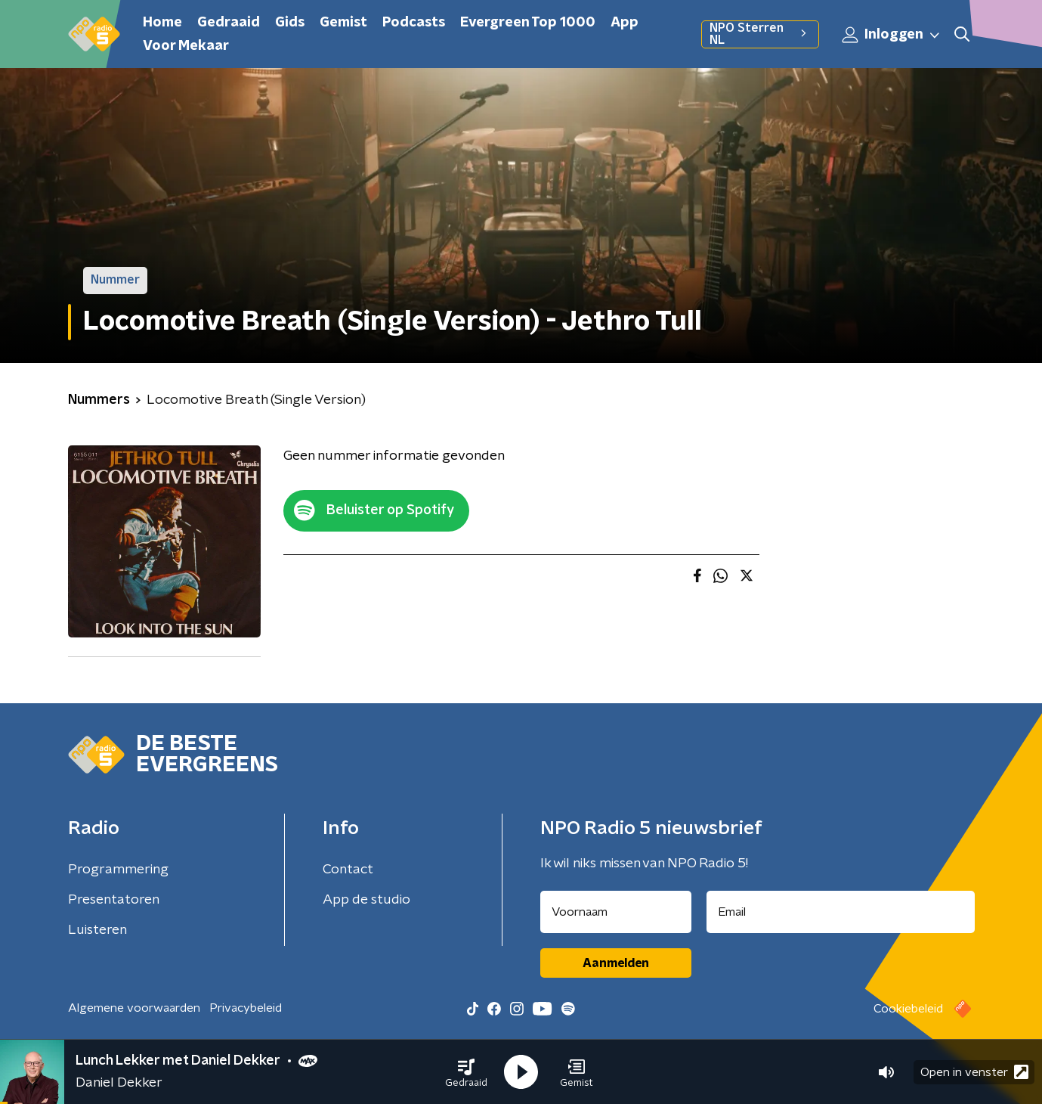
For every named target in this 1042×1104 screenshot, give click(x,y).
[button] (466, 1072)
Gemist (343, 22)
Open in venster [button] (974, 1072)
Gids (290, 22)
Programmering (118, 869)
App (624, 22)
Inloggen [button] (892, 34)
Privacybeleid (245, 1008)
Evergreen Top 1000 (527, 22)
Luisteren (97, 930)
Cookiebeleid (908, 1009)
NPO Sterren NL (760, 34)
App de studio (366, 900)
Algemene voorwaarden (134, 1008)
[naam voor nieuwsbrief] (615, 912)
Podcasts (413, 22)
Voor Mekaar (186, 46)
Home (162, 22)
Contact (348, 869)
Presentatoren (113, 900)
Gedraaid (228, 22)
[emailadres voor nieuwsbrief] (841, 912)
